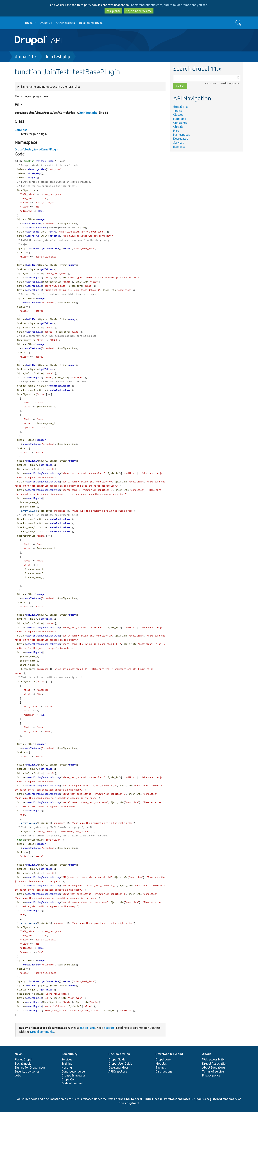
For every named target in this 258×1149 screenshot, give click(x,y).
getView (41, 169)
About (206, 1091)
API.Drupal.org (117, 1108)
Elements (179, 146)
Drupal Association (214, 1100)
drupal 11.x (26, 56)
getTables (46, 274)
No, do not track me (139, 11)
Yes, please (113, 11)
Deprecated (180, 138)
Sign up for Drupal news (30, 1104)
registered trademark (222, 1136)
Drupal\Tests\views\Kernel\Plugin (36, 149)
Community (69, 1091)
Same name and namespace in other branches (50, 86)
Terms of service (213, 1108)
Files (176, 130)
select (68, 252)
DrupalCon (68, 1116)
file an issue (87, 1064)
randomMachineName (59, 395)
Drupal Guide (116, 1096)
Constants (180, 122)
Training (67, 1100)
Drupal (196, 1136)
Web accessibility (213, 1096)
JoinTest (21, 130)
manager (41, 222)
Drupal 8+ (46, 22)
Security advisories (27, 1108)
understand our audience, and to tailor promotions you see (168, 4)
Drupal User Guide (120, 1100)
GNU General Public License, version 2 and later (157, 1136)
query (72, 269)
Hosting (67, 1104)
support (109, 1064)
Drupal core (163, 1096)
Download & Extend (169, 1091)
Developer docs (118, 1104)
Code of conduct (72, 1120)
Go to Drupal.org (18, 22)
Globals (178, 126)
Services (178, 142)
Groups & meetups (74, 1112)
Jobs (18, 1112)
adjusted (55, 239)
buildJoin (32, 269)
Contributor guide (73, 1108)
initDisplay (33, 174)
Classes (178, 114)
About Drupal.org (213, 1104)
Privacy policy (211, 1112)
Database (34, 252)
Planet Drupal (23, 1096)
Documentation (119, 1091)
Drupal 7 (30, 22)
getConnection (50, 252)
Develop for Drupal (91, 22)
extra (53, 235)
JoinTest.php (57, 56)
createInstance (31, 226)
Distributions (163, 1108)
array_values (29, 526)
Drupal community (42, 1068)
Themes (160, 1104)
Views (31, 169)
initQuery (32, 178)
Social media (23, 1100)
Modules (161, 1100)
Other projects (65, 22)
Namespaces (181, 134)
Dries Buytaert (129, 1140)
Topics (177, 110)
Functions (179, 118)
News (18, 1091)
